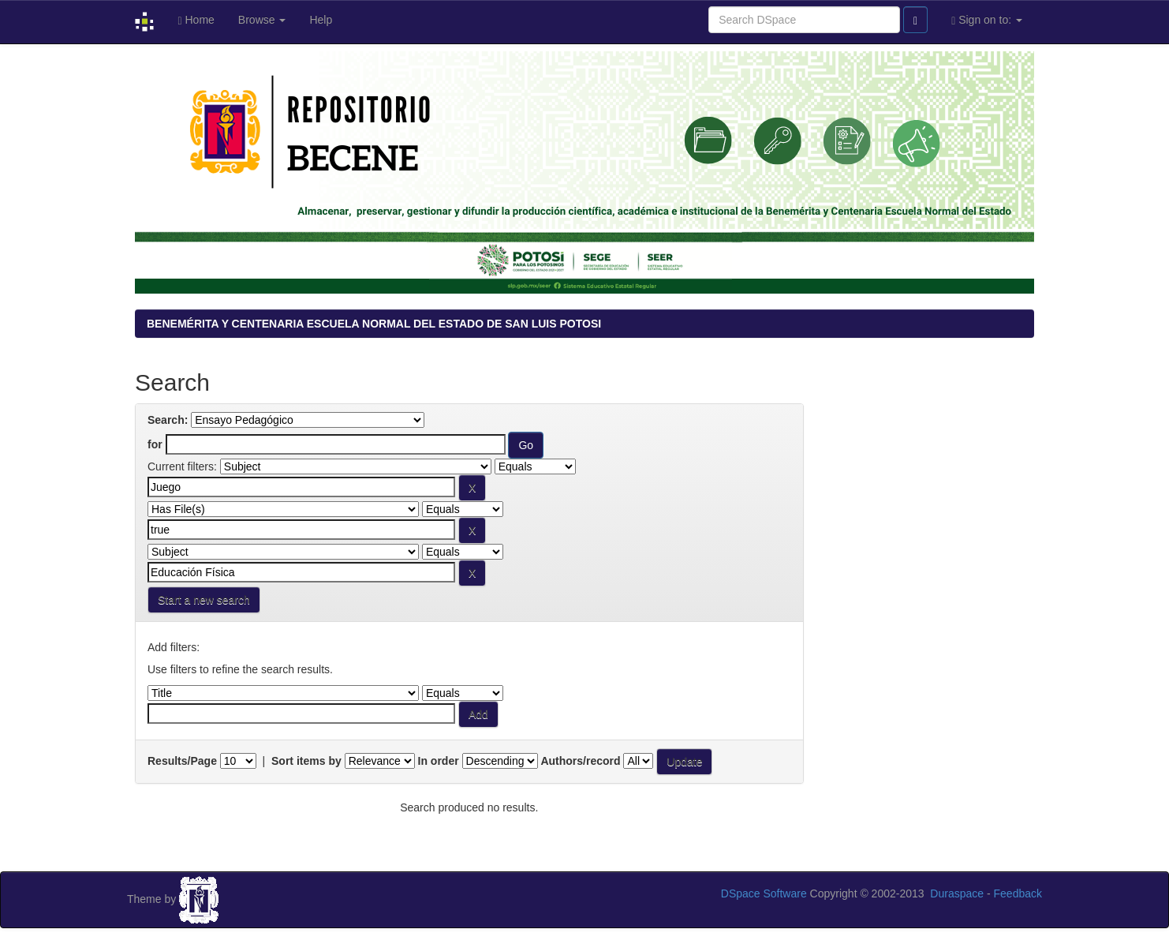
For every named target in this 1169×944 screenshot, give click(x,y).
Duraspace (957, 893)
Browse (262, 19)
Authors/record (580, 761)
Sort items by (306, 761)
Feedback (1018, 893)
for (155, 444)
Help (320, 19)
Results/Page (182, 761)
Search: (168, 420)
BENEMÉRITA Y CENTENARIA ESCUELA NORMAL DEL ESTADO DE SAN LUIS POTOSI (374, 323)
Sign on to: (986, 20)
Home (195, 20)
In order (438, 761)
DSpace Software (764, 893)
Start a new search (204, 600)
